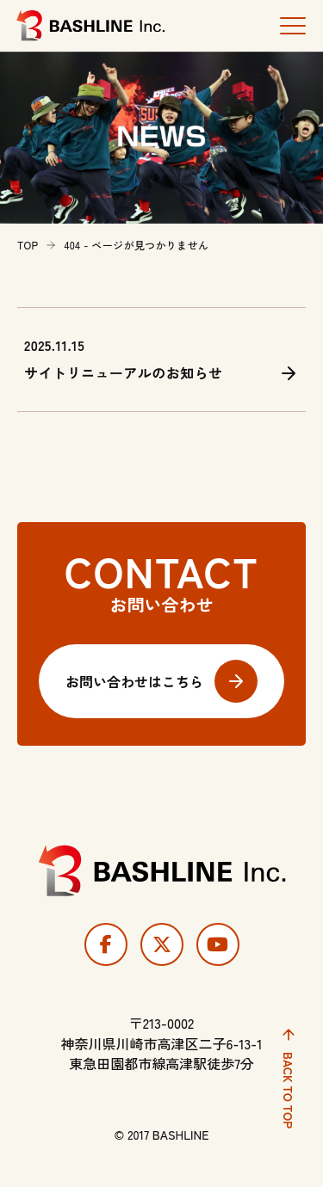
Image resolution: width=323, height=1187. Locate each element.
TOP (27, 244)
